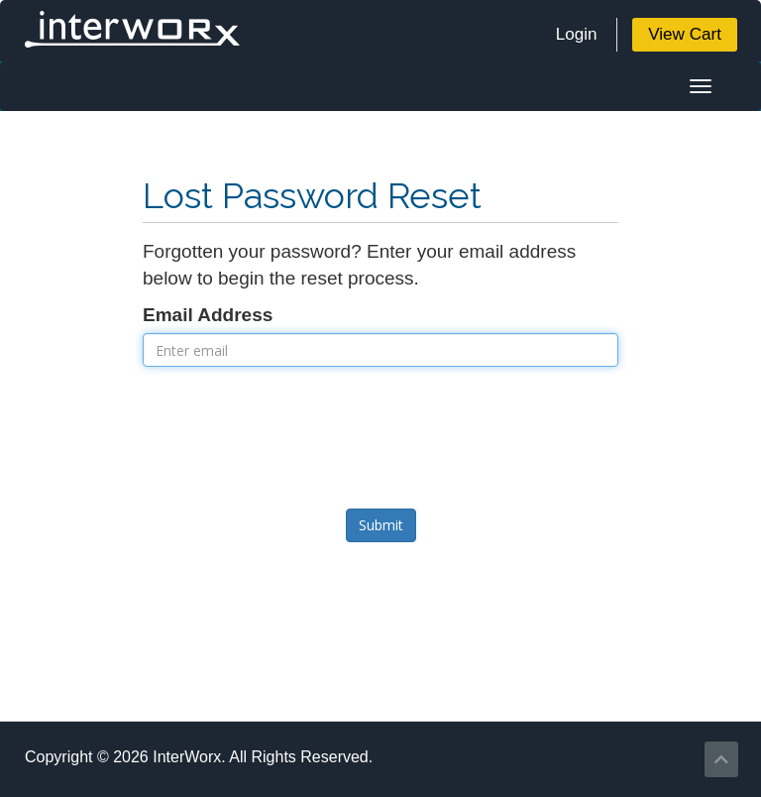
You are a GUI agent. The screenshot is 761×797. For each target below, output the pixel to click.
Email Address (207, 314)
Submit (381, 524)
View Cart (684, 34)
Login (577, 34)
